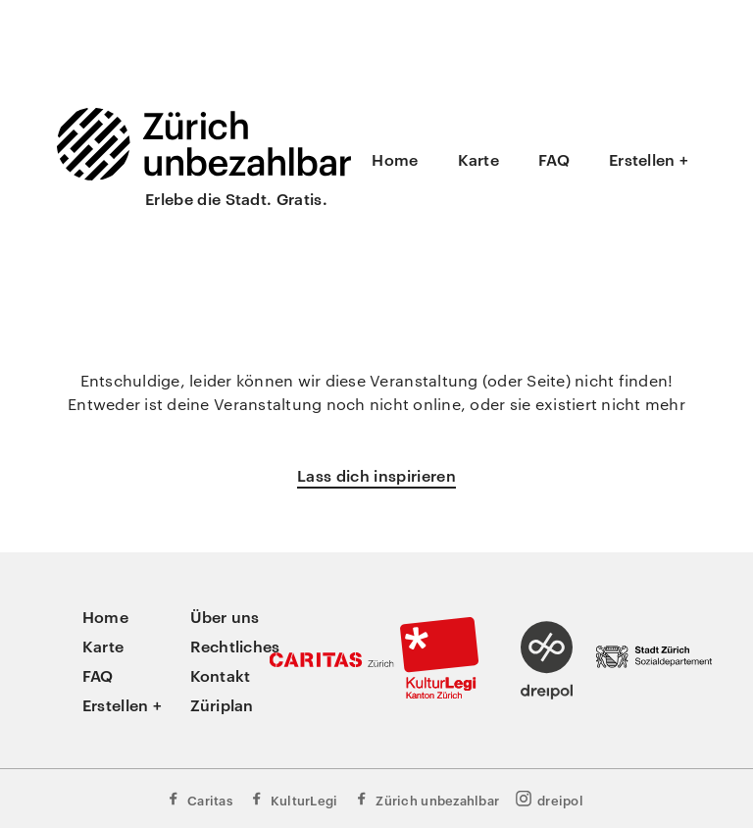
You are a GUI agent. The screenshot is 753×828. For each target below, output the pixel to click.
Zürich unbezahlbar (426, 799)
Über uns (225, 616)
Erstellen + (648, 159)
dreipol (549, 799)
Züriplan (222, 704)
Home (395, 159)
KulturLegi (293, 799)
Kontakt (220, 675)
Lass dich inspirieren (376, 475)
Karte (478, 159)
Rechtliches (235, 645)
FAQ (554, 159)
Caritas (198, 799)
